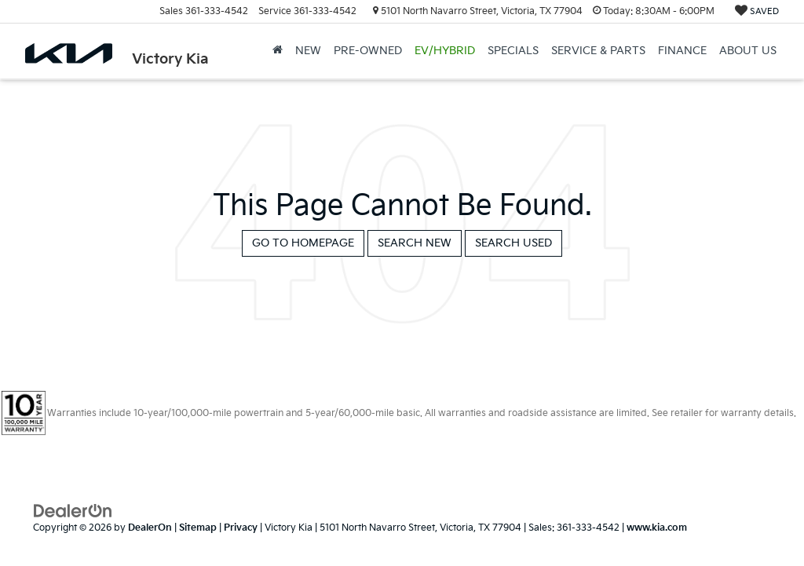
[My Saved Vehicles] (757, 11)
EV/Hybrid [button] (445, 50)
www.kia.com (657, 528)
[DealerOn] (73, 510)
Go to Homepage (303, 243)
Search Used (513, 243)
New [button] (308, 50)
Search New (414, 243)
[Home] (277, 51)
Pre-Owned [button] (368, 50)
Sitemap (198, 528)
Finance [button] (682, 50)
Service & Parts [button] (598, 50)
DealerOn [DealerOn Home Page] (150, 528)
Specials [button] (513, 50)
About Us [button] (748, 50)
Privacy (241, 528)
